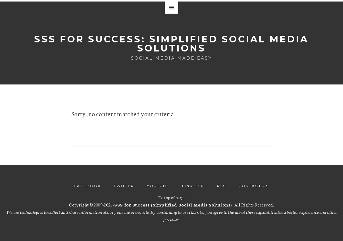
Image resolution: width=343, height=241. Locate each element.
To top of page (171, 197)
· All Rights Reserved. (194, 205)
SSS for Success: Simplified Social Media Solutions (171, 44)
